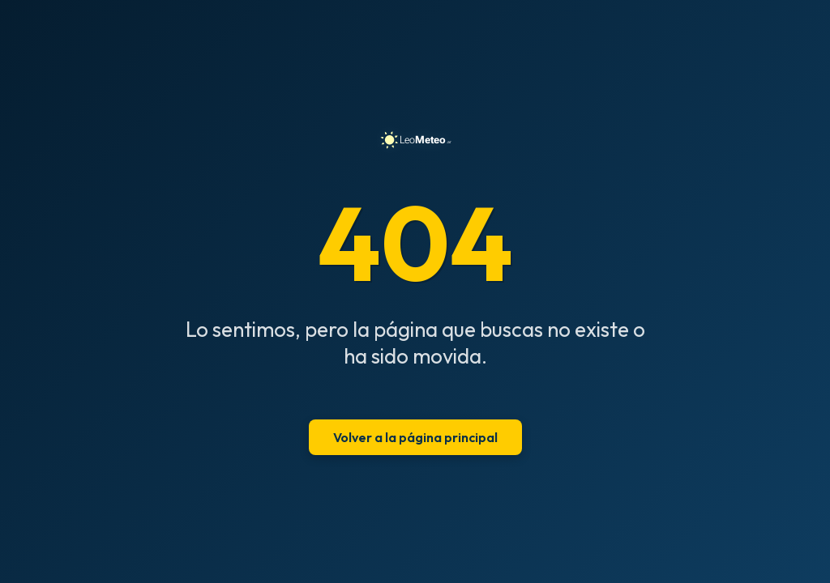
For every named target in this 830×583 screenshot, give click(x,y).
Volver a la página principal (415, 437)
